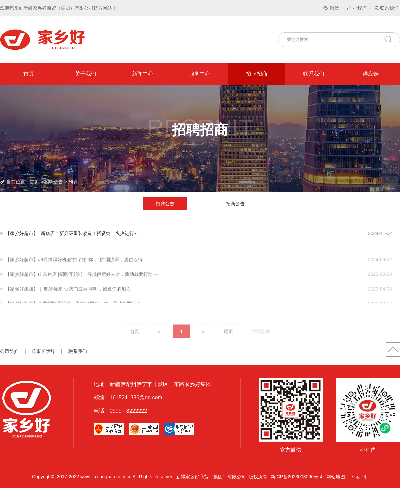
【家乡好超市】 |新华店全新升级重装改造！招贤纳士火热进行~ (71, 233)
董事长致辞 (43, 351)
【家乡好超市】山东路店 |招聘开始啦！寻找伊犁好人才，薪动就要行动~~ (81, 283)
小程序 (360, 8)
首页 (28, 74)
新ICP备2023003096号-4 (297, 476)
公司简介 (9, 351)
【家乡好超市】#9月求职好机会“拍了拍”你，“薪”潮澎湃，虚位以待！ (76, 268)
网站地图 (335, 476)
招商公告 (235, 203)
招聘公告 (53, 181)
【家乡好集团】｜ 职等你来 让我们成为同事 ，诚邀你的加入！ (70, 298)
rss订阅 (358, 476)
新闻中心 (142, 74)
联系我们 (389, 8)
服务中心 (199, 74)
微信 (334, 8)
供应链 (371, 74)
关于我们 (85, 74)
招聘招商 (256, 74)
